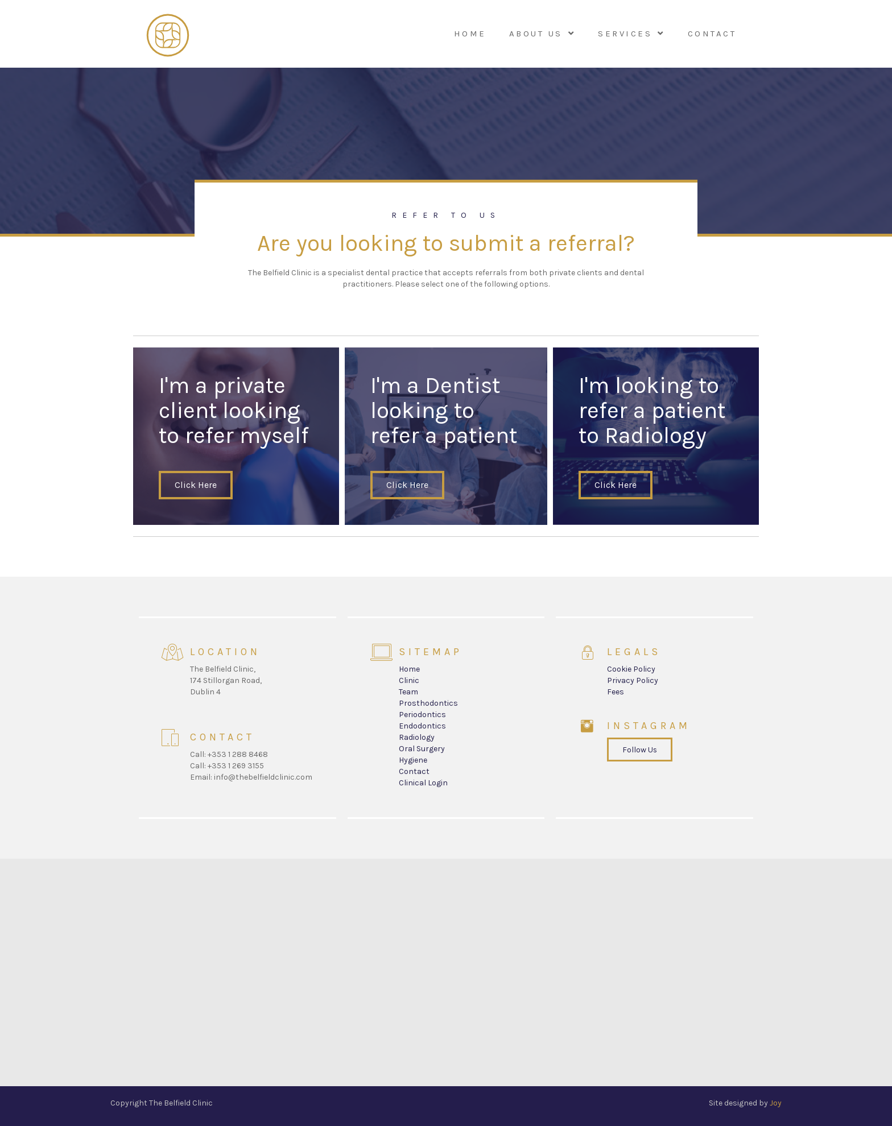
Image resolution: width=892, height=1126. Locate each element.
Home (409, 669)
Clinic (409, 680)
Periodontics (422, 714)
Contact (414, 771)
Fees (615, 692)
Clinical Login (423, 783)
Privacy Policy (632, 680)
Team (408, 692)
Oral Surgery (422, 749)
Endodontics (422, 726)
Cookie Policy (631, 669)
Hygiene (413, 760)
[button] (196, 485)
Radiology (417, 737)
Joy (776, 1103)
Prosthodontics (428, 703)
